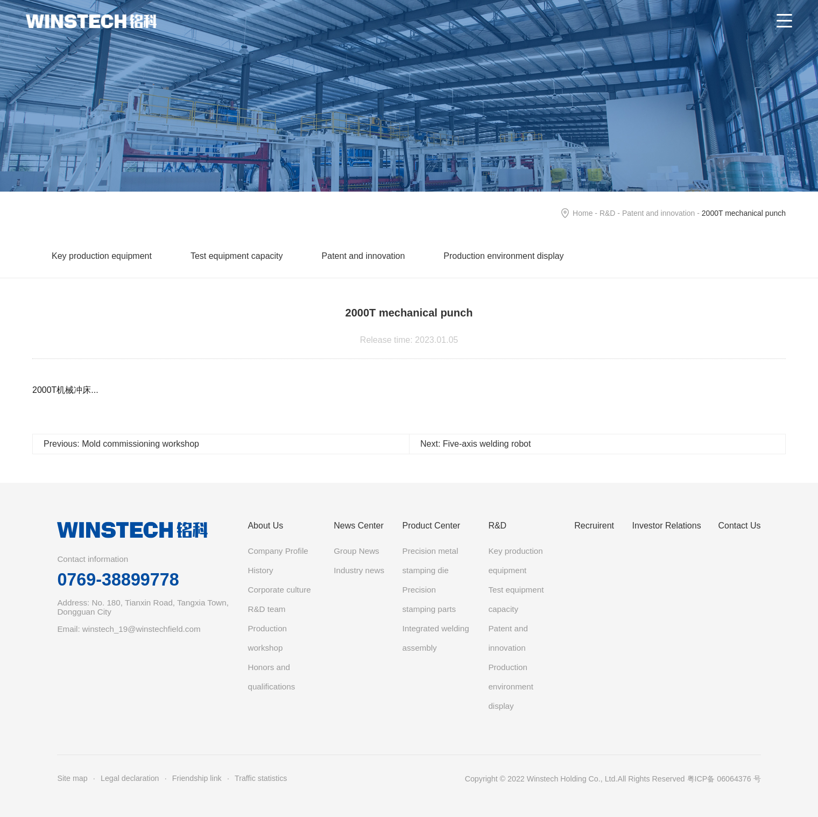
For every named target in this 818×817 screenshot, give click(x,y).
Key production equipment (102, 255)
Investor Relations (666, 525)
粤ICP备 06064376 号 (724, 778)
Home (583, 213)
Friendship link (197, 778)
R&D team (266, 609)
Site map (72, 778)
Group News (356, 550)
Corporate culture (279, 589)
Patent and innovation (658, 213)
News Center (358, 525)
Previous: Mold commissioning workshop (121, 443)
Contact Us (739, 525)
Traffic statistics (261, 778)
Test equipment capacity (237, 255)
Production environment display (503, 255)
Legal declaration (130, 778)
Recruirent (594, 525)
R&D (608, 213)
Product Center (432, 525)
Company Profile (278, 550)
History (260, 570)
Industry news (359, 570)
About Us (265, 525)
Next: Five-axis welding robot (475, 443)
